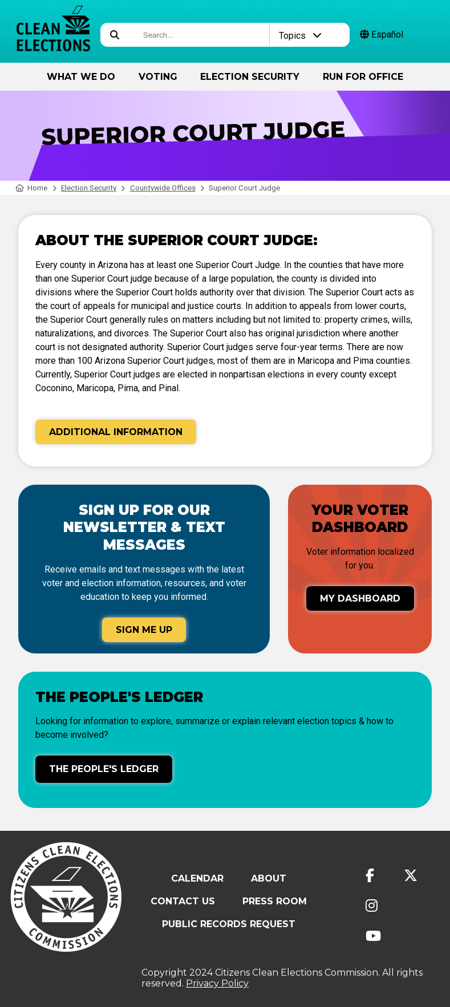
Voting (158, 76)
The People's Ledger (104, 769)
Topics (300, 35)
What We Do (81, 76)
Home (31, 188)
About (268, 878)
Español (381, 34)
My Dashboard (360, 598)
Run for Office (363, 76)
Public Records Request (228, 924)
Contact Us (183, 901)
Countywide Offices (163, 188)
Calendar (197, 878)
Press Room (274, 901)
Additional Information (116, 432)
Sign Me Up (144, 629)
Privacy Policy (217, 983)
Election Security (249, 76)
